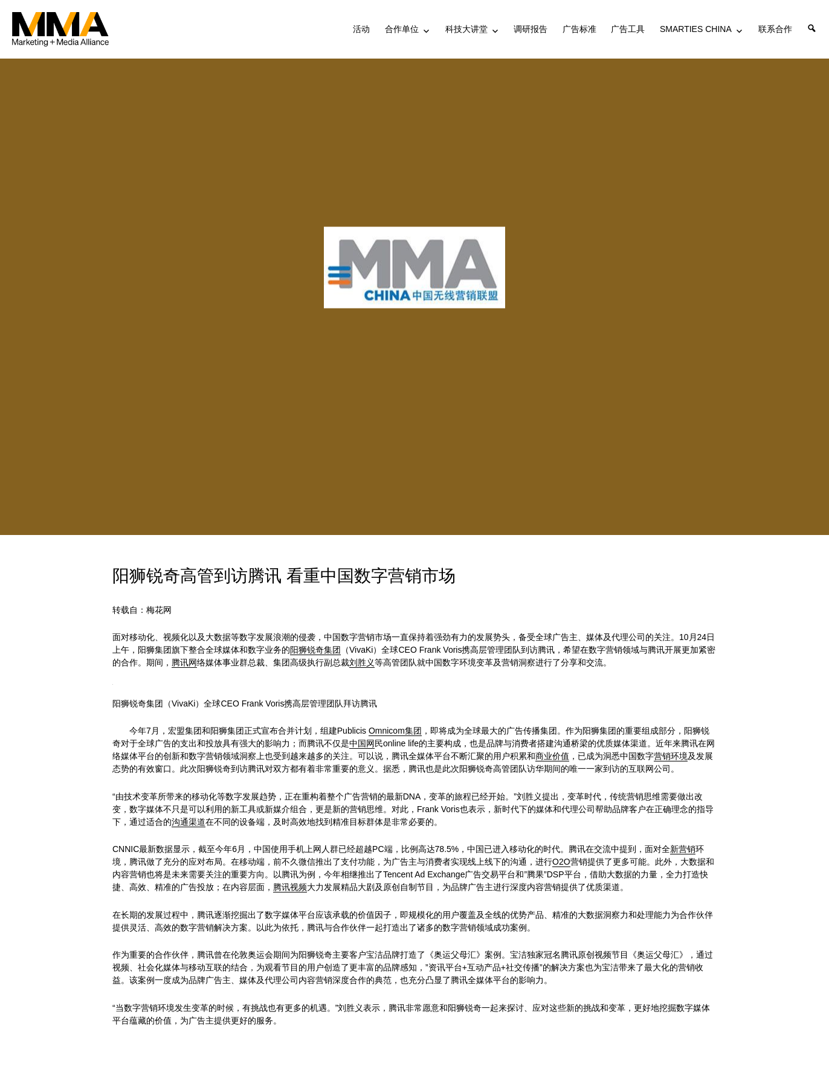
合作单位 (402, 29)
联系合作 (775, 29)
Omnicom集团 (395, 730)
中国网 (362, 743)
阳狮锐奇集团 (315, 650)
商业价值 (552, 756)
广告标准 (579, 29)
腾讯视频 (290, 887)
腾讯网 (184, 662)
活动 (361, 29)
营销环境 (671, 756)
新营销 (682, 849)
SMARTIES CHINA (696, 29)
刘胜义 (362, 662)
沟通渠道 (188, 822)
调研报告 (530, 29)
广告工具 (628, 29)
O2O (561, 862)
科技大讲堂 (466, 29)
